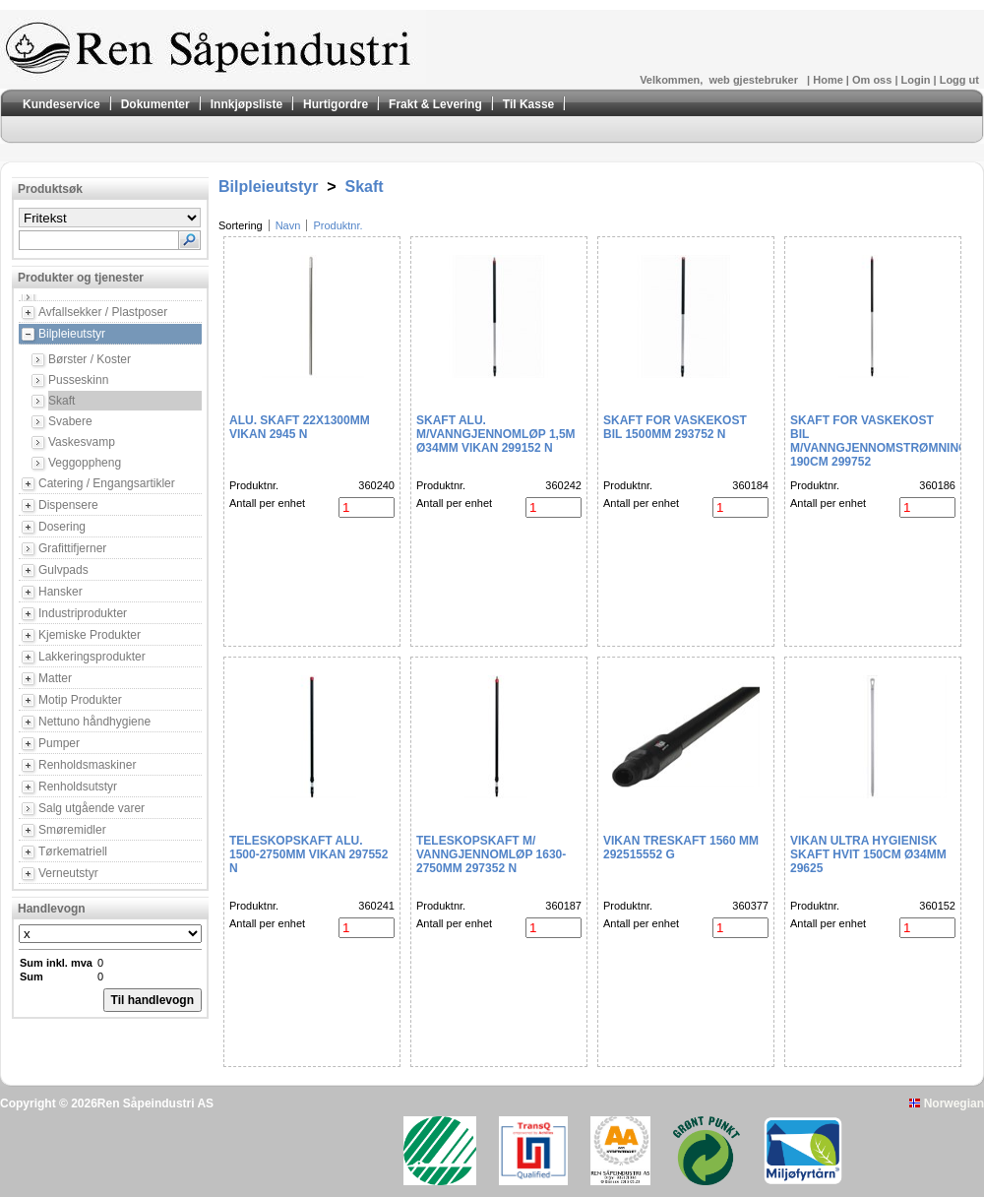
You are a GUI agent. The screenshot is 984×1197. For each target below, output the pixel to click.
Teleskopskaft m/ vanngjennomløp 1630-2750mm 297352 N (491, 854)
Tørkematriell (72, 851)
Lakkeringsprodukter (92, 656)
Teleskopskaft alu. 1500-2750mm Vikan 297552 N (308, 854)
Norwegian (946, 1103)
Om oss (873, 80)
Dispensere (68, 505)
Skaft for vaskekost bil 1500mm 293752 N (675, 427)
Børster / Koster (89, 359)
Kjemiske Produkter (89, 635)
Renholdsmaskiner (87, 765)
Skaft (61, 401)
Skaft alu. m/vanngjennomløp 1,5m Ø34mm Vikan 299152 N (496, 434)
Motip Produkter (80, 700)
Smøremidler (72, 830)
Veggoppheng (84, 463)
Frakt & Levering (435, 104)
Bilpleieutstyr (71, 334)
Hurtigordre (335, 104)
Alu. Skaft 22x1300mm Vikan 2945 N (299, 427)
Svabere (70, 421)
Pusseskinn (78, 380)
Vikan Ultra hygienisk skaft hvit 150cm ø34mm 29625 (868, 854)
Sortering (240, 225)
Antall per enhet (267, 503)
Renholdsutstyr (77, 786)
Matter (55, 678)
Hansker (60, 591)
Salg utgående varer (91, 808)
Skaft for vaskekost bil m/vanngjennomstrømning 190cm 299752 (878, 441)
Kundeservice (61, 104)
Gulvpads (63, 570)
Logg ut (959, 80)
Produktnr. (337, 225)
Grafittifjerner (72, 548)
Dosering (62, 527)
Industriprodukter (82, 613)
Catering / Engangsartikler (106, 483)
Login (917, 80)
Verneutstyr (68, 873)
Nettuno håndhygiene (94, 721)
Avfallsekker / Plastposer (102, 312)
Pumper (59, 743)
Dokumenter (155, 104)
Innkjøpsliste (246, 104)
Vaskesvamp (81, 442)
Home (829, 80)
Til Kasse (528, 104)
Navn (288, 225)
